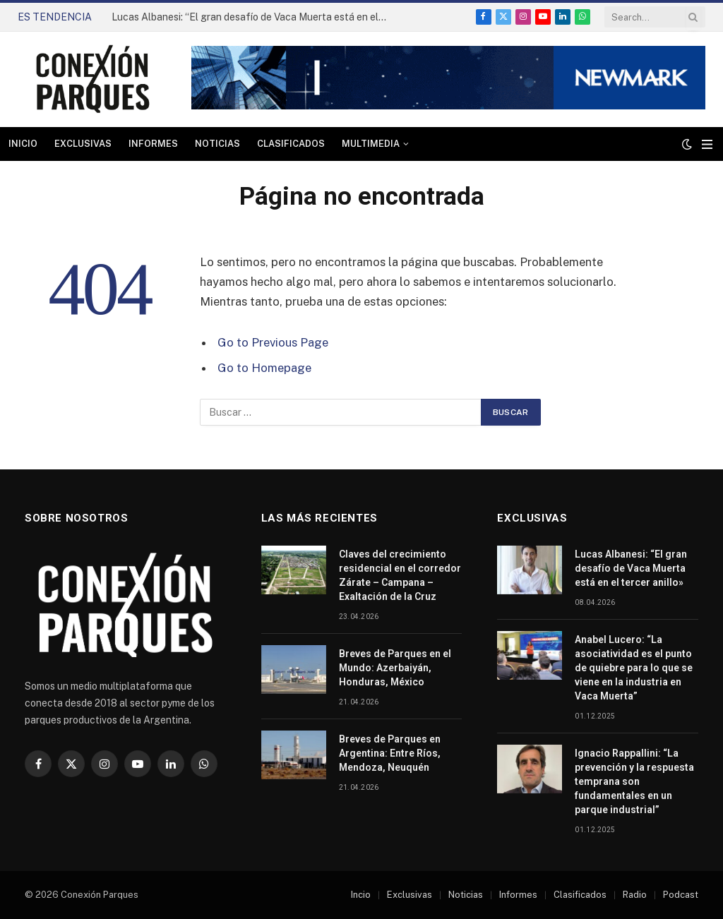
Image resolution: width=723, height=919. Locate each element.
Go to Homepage (264, 368)
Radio (635, 894)
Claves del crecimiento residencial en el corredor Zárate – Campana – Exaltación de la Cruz (400, 575)
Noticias (217, 143)
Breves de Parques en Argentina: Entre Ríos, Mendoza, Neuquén (390, 753)
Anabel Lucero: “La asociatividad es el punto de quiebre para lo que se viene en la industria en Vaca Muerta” (634, 668)
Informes (153, 143)
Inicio (22, 143)
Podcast (680, 894)
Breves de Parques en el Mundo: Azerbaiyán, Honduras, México (395, 667)
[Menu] (707, 144)
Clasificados (291, 143)
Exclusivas (83, 143)
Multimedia (371, 143)
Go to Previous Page (272, 342)
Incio (361, 894)
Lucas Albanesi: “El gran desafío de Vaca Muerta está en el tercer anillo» (253, 17)
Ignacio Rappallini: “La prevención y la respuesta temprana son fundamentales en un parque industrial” (634, 781)
